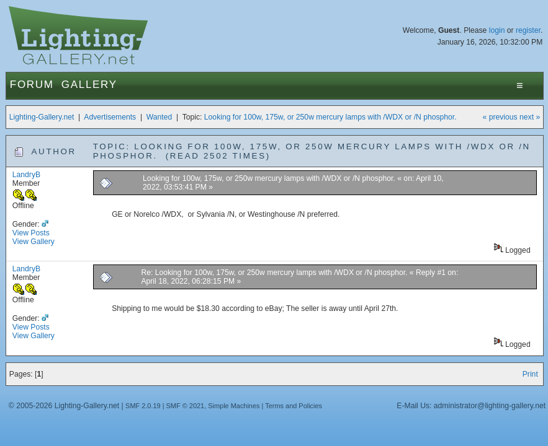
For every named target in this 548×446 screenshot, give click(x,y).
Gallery (89, 84)
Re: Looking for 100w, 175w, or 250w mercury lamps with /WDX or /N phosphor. (274, 272)
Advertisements (110, 117)
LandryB (26, 174)
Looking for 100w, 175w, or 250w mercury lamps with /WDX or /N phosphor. (330, 117)
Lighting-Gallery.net (41, 117)
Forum (32, 84)
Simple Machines (233, 405)
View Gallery (33, 241)
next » (529, 117)
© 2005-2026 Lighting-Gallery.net (64, 405)
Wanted (159, 117)
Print (530, 374)
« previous (500, 117)
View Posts (31, 233)
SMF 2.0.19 (143, 405)
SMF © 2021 (185, 405)
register (528, 30)
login (497, 30)
